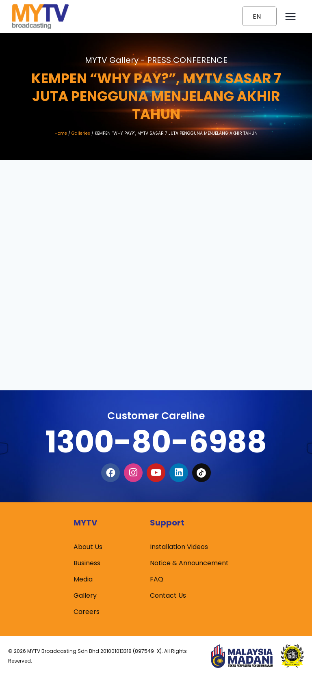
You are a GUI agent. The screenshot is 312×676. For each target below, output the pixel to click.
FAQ (156, 579)
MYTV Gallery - (156, 60)
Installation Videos (179, 546)
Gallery (85, 595)
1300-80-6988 (156, 441)
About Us (88, 546)
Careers (87, 611)
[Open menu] (290, 16)
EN (257, 16)
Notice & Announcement (189, 563)
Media (83, 579)
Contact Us (168, 595)
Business (87, 563)
